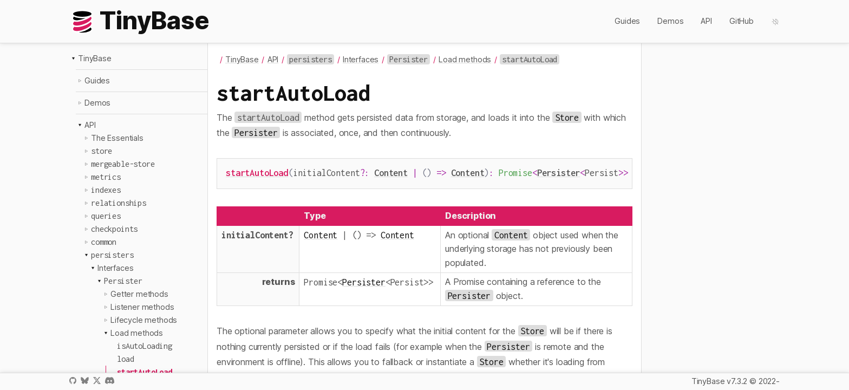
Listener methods (142, 306)
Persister (558, 172)
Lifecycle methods (143, 319)
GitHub (741, 20)
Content (391, 172)
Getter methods (139, 293)
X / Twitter (97, 380)
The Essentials (117, 137)
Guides (627, 20)
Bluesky (84, 380)
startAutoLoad (257, 172)
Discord (109, 380)
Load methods (136, 332)
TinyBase (95, 58)
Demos (670, 20)
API (706, 20)
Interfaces (115, 267)
